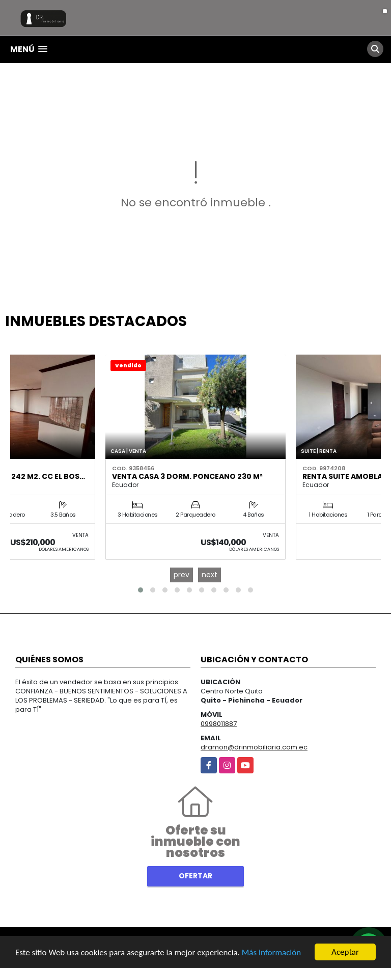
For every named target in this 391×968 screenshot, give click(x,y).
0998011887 (219, 724)
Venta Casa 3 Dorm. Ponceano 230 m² (187, 476)
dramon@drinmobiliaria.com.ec (254, 747)
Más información (271, 953)
